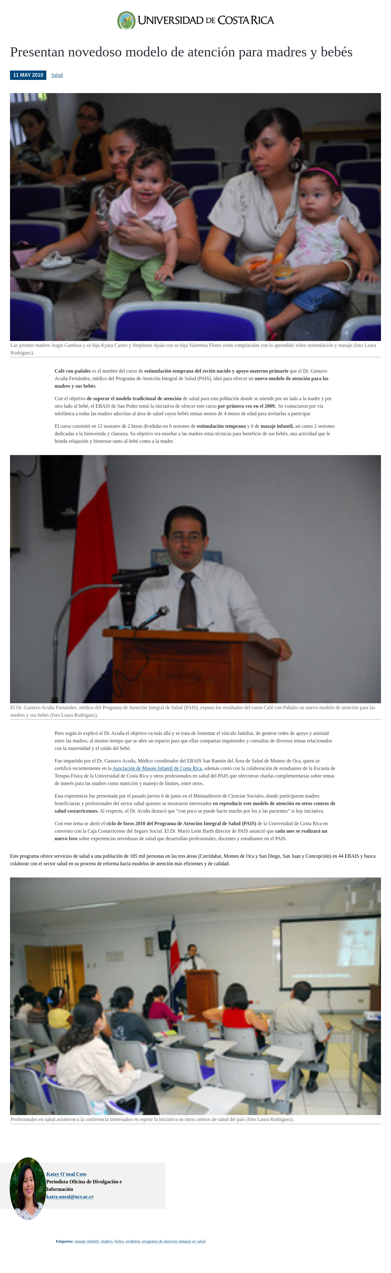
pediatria (133, 1244)
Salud (57, 80)
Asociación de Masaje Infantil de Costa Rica (157, 773)
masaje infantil (87, 1244)
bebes (119, 1244)
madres (107, 1244)
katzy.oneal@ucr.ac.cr (148, 1194)
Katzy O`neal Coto (145, 1179)
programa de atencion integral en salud (173, 1244)
